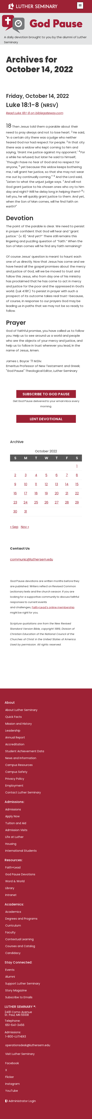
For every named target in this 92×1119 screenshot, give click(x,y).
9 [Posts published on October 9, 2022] (15, 484)
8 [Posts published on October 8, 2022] (77, 475)
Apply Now (12, 816)
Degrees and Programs (21, 919)
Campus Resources (19, 765)
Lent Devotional (46, 418)
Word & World (15, 881)
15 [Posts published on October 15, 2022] (77, 484)
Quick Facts (13, 717)
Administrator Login (22, 1101)
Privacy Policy (14, 779)
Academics (13, 912)
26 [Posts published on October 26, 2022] (46, 502)
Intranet (11, 895)
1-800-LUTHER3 (15, 1036)
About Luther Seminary (21, 710)
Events (9, 970)
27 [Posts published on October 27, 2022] (57, 502)
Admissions (13, 809)
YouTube (11, 1091)
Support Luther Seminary (22, 984)
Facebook (12, 1063)
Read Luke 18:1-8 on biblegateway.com (34, 113)
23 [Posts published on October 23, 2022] (15, 502)
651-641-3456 (14, 1025)
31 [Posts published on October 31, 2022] (25, 511)
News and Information (20, 758)
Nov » (25, 527)
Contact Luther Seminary (23, 792)
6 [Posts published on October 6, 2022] (57, 475)
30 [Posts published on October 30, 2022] (15, 511)
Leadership (12, 731)
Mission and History (18, 724)
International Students (21, 851)
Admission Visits (16, 830)
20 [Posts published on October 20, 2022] (57, 493)
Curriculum (13, 925)
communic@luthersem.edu (31, 559)
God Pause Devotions (20, 874)
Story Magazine (16, 990)
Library (9, 888)
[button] (80, 5)
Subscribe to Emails (18, 997)
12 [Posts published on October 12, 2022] (46, 484)
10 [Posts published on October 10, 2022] (25, 484)
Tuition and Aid (15, 823)
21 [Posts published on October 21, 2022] (66, 493)
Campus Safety (16, 772)
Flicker (9, 1077)
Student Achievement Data (24, 751)
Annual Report (15, 737)
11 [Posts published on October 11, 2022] (36, 484)
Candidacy (13, 953)
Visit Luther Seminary (20, 1054)
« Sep (14, 527)
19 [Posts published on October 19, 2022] (46, 493)
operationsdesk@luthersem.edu (27, 1045)
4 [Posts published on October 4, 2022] (36, 475)
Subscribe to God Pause (46, 394)
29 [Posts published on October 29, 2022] (77, 502)
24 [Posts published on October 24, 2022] (26, 502)
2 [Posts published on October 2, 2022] (15, 475)
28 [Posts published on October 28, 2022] (67, 502)
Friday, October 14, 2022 (37, 96)
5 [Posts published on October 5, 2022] (46, 475)
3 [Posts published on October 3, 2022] (26, 475)
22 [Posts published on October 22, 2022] (77, 493)
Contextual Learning (19, 939)
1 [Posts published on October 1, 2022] (77, 466)
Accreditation (14, 744)
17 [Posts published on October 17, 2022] (25, 493)
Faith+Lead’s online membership (53, 607)
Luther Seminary (40, 6)
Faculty (10, 932)
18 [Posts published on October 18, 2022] (36, 493)
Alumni (10, 977)
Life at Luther (14, 837)
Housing (10, 844)
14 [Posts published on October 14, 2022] (66, 484)
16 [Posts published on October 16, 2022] (15, 493)
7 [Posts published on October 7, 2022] (67, 475)
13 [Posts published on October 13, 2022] (56, 484)
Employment (14, 786)
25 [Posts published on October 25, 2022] (36, 502)
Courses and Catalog (20, 946)
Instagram (12, 1084)
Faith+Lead (13, 867)
